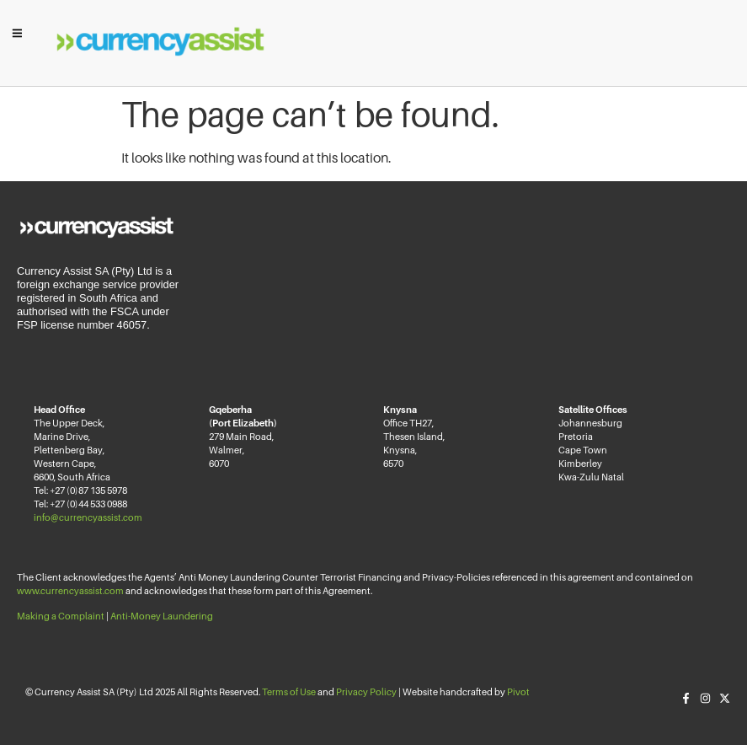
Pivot (518, 692)
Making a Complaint (60, 616)
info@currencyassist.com (88, 517)
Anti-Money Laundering (161, 616)
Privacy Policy (366, 692)
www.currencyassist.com (70, 591)
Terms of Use (289, 692)
